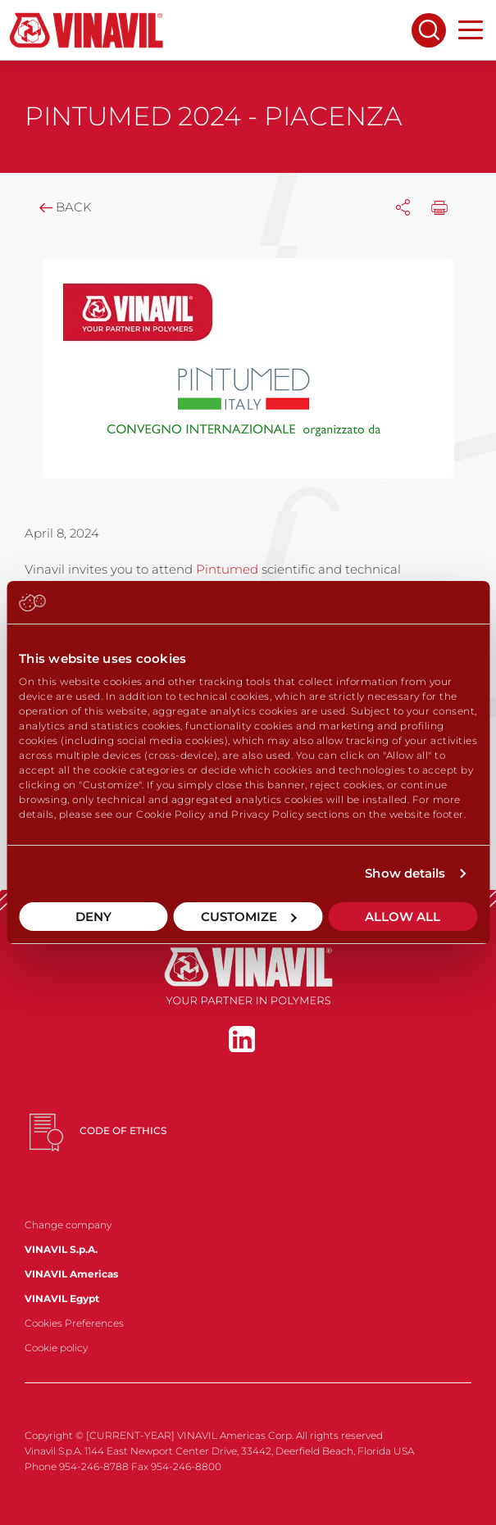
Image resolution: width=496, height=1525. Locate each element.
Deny (93, 916)
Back (64, 207)
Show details (405, 873)
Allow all (402, 916)
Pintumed (229, 569)
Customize (249, 916)
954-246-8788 (94, 1466)
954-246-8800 (186, 1466)
